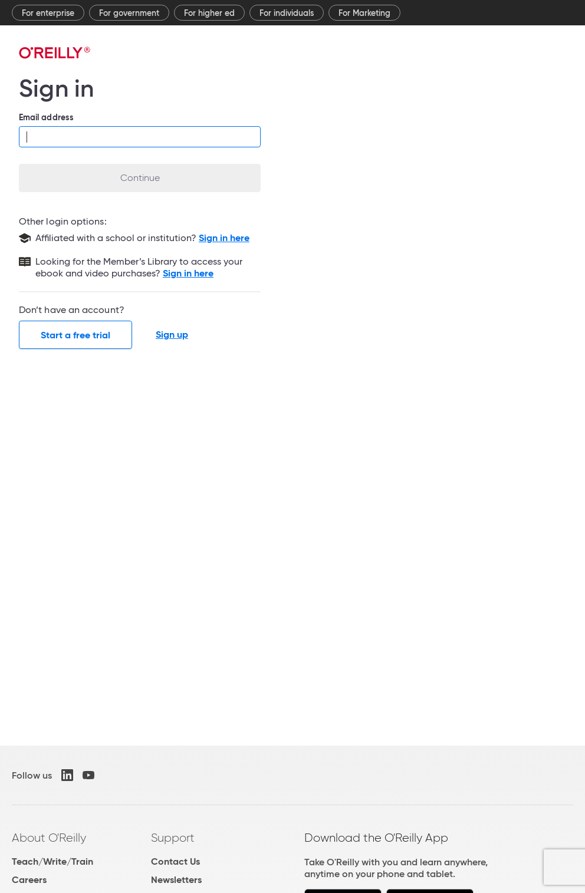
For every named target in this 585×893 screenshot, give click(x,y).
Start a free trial (75, 335)
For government (129, 13)
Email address (46, 117)
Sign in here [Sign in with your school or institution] (224, 238)
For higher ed (209, 13)
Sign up (172, 335)
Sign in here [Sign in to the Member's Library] (188, 273)
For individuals (286, 13)
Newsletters (176, 880)
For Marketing (364, 13)
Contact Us (175, 861)
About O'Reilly (49, 838)
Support (173, 838)
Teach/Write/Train (52, 861)
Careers (29, 880)
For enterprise (48, 13)
